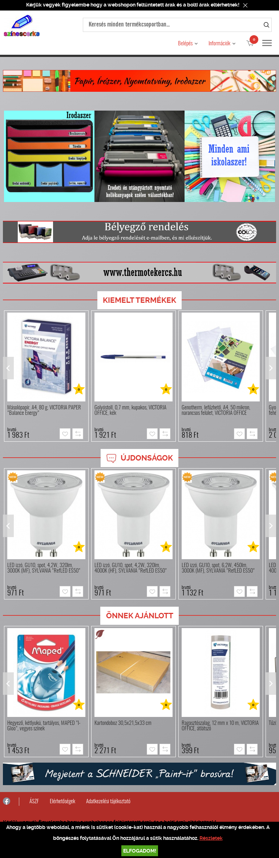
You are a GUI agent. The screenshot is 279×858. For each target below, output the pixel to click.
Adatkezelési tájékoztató (108, 801)
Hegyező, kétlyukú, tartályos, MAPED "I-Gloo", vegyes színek (43, 726)
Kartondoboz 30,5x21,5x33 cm (122, 723)
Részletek (211, 838)
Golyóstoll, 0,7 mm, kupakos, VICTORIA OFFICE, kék (130, 410)
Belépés (185, 43)
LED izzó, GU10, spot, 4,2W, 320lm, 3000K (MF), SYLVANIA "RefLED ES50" (43, 568)
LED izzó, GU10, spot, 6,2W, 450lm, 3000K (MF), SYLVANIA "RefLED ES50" (218, 568)
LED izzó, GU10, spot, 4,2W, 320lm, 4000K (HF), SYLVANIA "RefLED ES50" (130, 568)
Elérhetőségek (62, 801)
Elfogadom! (139, 851)
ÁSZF (34, 801)
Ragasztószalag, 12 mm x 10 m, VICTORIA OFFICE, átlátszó (220, 726)
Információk (219, 43)
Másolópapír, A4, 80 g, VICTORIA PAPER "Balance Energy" (44, 410)
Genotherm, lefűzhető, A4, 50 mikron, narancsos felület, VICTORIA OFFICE (216, 410)
